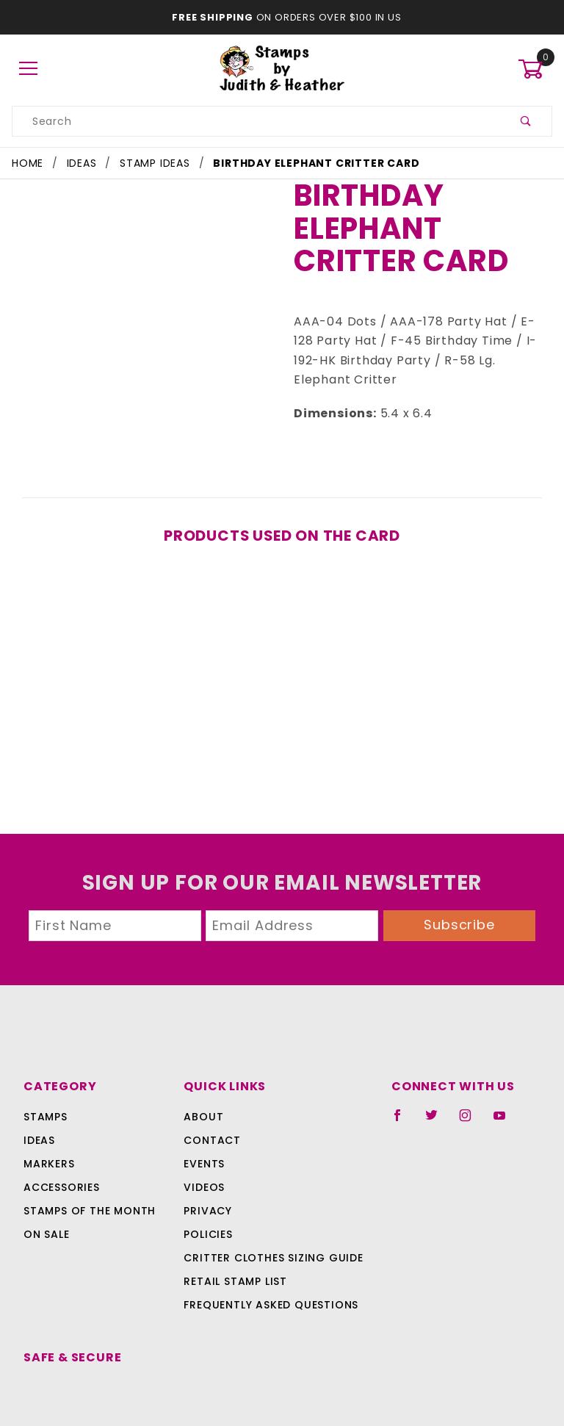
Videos (203, 1168)
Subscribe (459, 905)
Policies (208, 1215)
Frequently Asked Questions (268, 1286)
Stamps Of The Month (87, 1192)
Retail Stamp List (235, 1262)
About (202, 1097)
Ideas (39, 1121)
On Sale (46, 1215)
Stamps (46, 1097)
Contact (209, 1121)
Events (204, 1144)
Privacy (207, 1192)
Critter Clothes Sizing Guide (269, 1239)
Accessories (60, 1168)
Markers (49, 1144)
